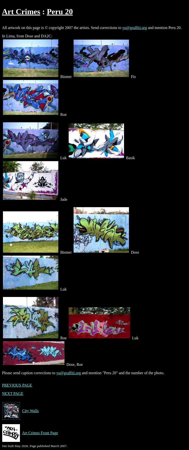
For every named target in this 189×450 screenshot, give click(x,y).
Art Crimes (21, 11)
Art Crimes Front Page (30, 433)
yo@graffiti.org (134, 28)
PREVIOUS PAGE (17, 385)
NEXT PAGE (12, 393)
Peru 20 (60, 11)
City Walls (20, 411)
